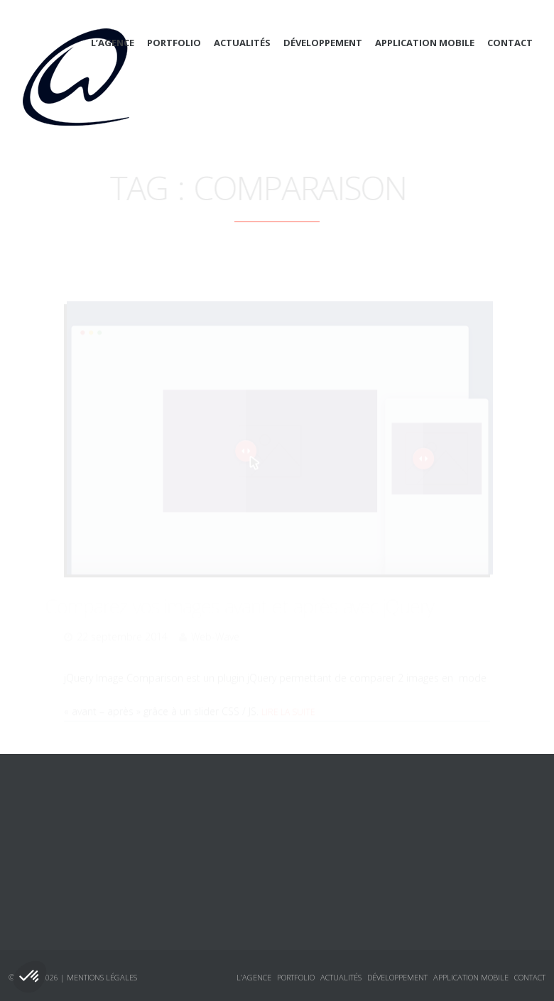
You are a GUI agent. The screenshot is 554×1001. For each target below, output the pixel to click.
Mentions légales (102, 977)
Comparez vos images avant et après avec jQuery (258, 586)
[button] (30, 977)
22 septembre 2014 (122, 617)
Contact (510, 42)
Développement (322, 42)
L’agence (112, 42)
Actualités (242, 42)
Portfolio (174, 42)
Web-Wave (215, 617)
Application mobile (424, 42)
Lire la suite (288, 693)
